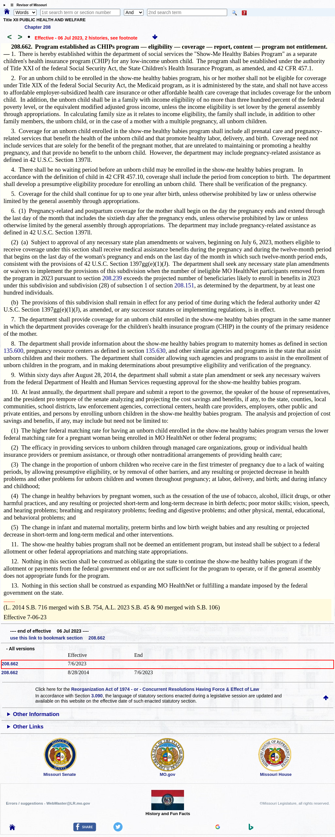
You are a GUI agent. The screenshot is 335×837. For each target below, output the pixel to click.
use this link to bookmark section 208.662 (57, 638)
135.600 (14, 350)
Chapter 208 (38, 27)
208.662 (10, 663)
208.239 (112, 278)
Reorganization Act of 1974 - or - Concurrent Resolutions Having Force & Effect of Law (165, 689)
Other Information (36, 714)
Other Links (28, 727)
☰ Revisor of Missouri (27, 5)
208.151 (184, 285)
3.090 (97, 695)
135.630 (156, 350)
